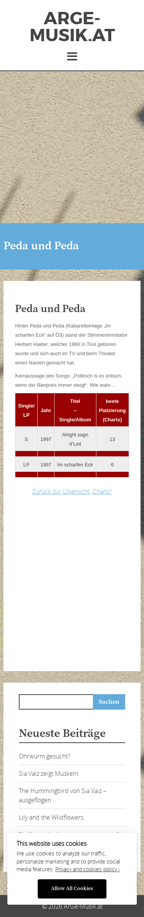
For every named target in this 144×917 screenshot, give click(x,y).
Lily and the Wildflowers (51, 817)
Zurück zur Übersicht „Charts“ (72, 491)
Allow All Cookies (72, 888)
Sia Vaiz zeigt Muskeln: (49, 773)
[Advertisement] (72, 147)
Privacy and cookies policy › (87, 869)
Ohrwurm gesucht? (44, 756)
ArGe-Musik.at (72, 27)
